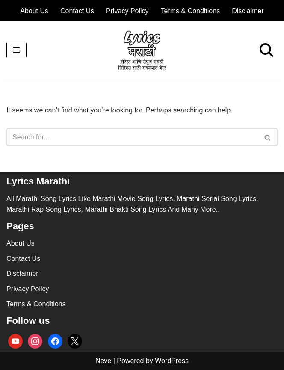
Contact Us (77, 11)
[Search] (266, 50)
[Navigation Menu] (16, 50)
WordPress (172, 360)
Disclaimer (248, 11)
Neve (103, 360)
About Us (34, 11)
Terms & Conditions (190, 11)
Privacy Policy (127, 11)
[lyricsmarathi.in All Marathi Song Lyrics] (142, 50)
